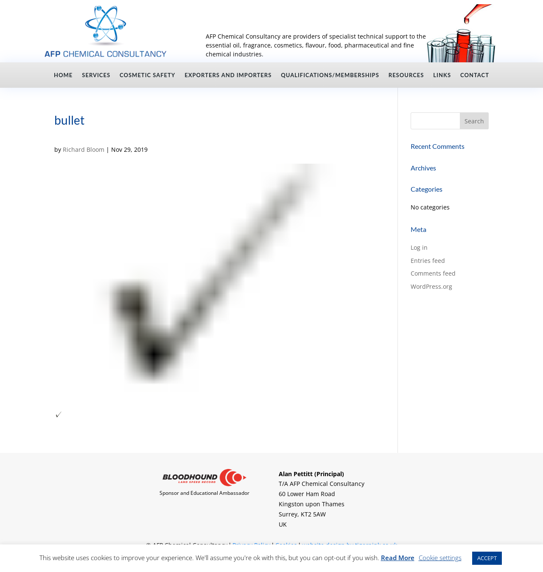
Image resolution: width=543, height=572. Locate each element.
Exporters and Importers (228, 75)
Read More (397, 557)
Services (96, 75)
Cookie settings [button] (440, 557)
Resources (406, 75)
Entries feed (428, 261)
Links (442, 75)
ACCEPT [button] (487, 558)
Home (63, 75)
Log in (419, 247)
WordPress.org (431, 286)
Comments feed (433, 273)
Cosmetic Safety (147, 75)
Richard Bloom (83, 149)
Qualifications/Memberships (330, 75)
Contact (474, 75)
